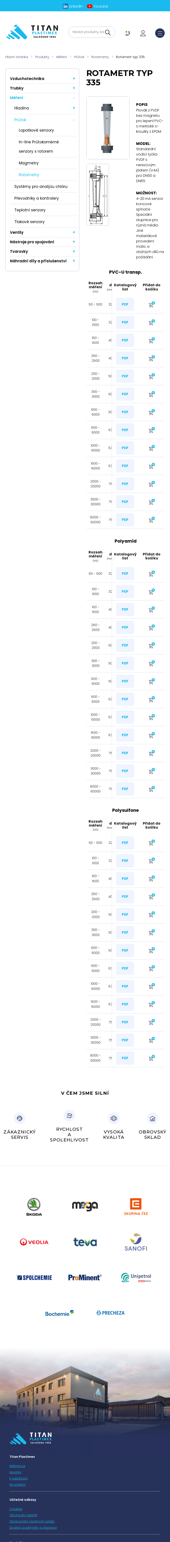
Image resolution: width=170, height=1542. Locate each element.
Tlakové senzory (29, 221)
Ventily (16, 232)
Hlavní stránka (16, 57)
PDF (125, 304)
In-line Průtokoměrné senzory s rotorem (39, 146)
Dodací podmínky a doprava (33, 1527)
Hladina (21, 108)
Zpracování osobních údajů (32, 1521)
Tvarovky (19, 251)
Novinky (15, 1472)
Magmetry (29, 163)
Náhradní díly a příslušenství (38, 261)
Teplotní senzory (30, 210)
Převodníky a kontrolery (36, 198)
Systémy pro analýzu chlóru (41, 186)
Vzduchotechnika (27, 78)
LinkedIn (76, 6)
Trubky (16, 88)
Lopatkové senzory (36, 130)
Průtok (79, 57)
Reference (17, 1466)
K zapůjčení (19, 1478)
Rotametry (100, 57)
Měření (61, 57)
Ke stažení (18, 1484)
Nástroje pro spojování (32, 242)
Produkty (42, 57)
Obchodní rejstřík (23, 1515)
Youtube (100, 6)
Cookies (16, 1509)
